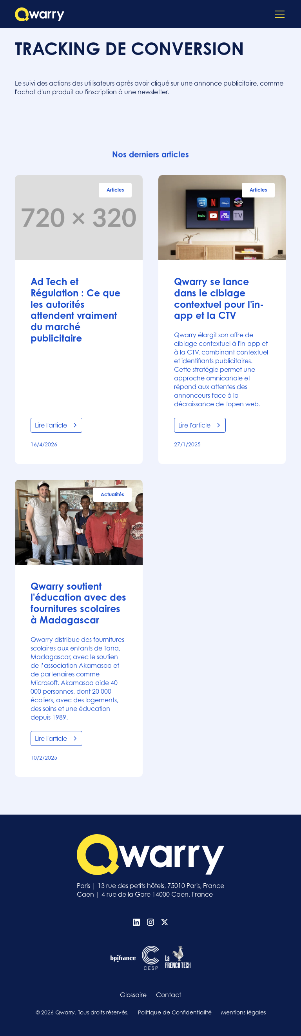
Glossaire (133, 995)
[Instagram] (150, 922)
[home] (39, 14)
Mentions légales (243, 1012)
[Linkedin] (136, 922)
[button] (278, 14)
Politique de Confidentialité (175, 1012)
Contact (168, 995)
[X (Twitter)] (164, 922)
